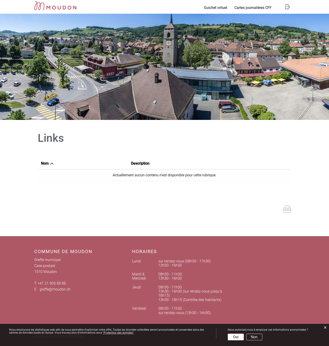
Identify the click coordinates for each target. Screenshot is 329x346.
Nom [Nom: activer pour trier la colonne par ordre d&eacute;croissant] (45, 163)
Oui (236, 337)
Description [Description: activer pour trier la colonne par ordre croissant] (140, 163)
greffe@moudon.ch (55, 289)
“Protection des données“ (118, 332)
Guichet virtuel (215, 7)
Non (254, 337)
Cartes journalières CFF (253, 7)
